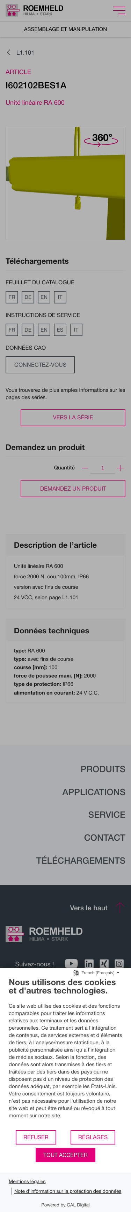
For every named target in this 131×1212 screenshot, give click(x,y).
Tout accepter (65, 1155)
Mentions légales (27, 1181)
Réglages (93, 1137)
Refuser (36, 1137)
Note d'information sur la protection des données (68, 1191)
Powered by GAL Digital (65, 1204)
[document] (65, 1053)
